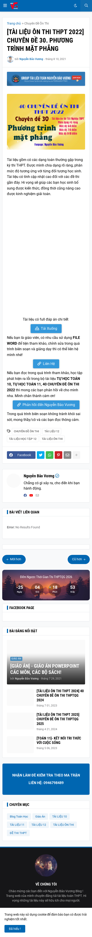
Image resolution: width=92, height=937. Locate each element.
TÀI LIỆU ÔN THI (52, 439)
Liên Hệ (49, 364)
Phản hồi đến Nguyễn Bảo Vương (49, 405)
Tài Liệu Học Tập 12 (22, 439)
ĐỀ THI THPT (18, 833)
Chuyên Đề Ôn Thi (36, 23)
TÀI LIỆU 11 (17, 824)
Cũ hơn (77, 559)
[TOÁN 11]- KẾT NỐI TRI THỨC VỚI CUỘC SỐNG (59, 740)
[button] (5, 6)
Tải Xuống (49, 328)
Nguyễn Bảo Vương (39, 476)
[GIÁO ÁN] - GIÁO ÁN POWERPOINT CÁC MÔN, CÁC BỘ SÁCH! (44, 669)
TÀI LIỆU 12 (51, 431)
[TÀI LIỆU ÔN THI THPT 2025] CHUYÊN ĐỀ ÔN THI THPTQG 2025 (58, 719)
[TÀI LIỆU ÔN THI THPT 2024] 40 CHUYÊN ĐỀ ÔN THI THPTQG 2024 (60, 695)
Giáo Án (40, 816)
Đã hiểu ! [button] (15, 929)
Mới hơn (15, 559)
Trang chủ (14, 23)
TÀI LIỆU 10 (59, 816)
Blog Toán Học (19, 816)
